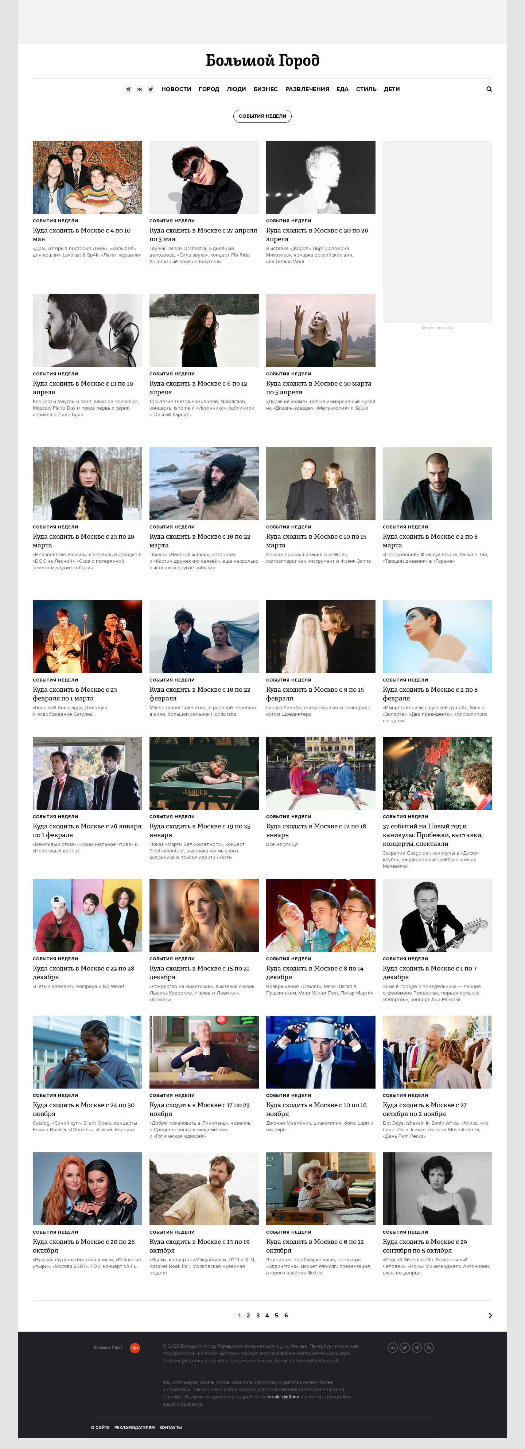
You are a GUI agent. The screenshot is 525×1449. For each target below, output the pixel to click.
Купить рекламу (438, 328)
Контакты (171, 1427)
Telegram (421, 1347)
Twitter (409, 1347)
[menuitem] (177, 89)
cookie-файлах (283, 1397)
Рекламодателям (134, 1427)
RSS (433, 1347)
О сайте (100, 1427)
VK (397, 1347)
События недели (55, 221)
